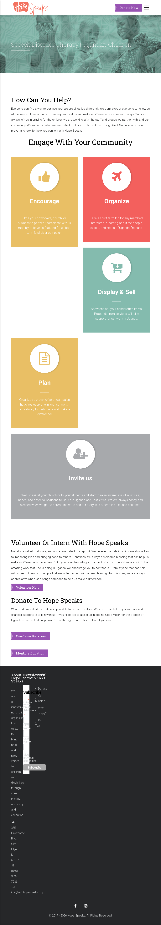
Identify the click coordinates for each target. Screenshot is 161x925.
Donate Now (129, 8)
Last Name (26, 740)
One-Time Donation (31, 636)
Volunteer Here (27, 587)
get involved (54, 108)
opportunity (100, 562)
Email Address (26, 711)
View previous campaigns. (30, 757)
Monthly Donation (30, 653)
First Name (26, 726)
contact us (103, 568)
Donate (42, 688)
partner (127, 119)
